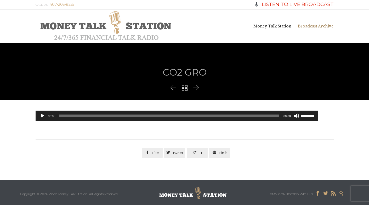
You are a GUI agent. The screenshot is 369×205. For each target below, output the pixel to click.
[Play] (42, 115)
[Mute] (296, 115)
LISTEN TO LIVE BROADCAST (294, 4)
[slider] (169, 116)
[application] (177, 116)
